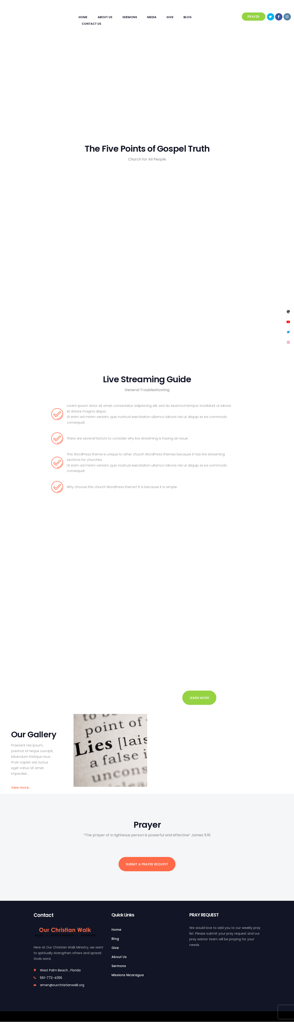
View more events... (27, 631)
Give (115, 947)
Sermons (118, 966)
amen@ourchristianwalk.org (62, 985)
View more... (21, 787)
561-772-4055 (51, 977)
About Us (119, 957)
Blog (115, 938)
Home (116, 929)
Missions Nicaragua (127, 975)
